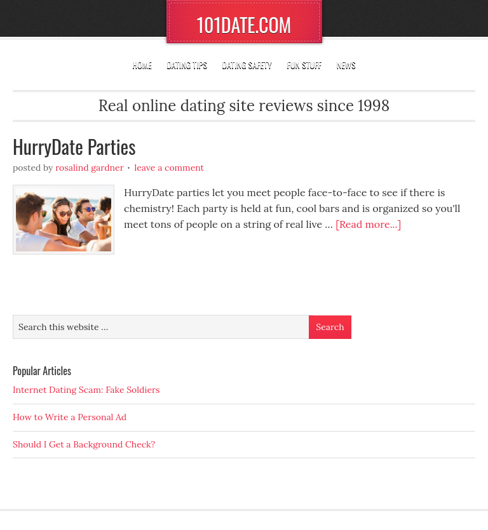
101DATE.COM (244, 24)
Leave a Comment (169, 167)
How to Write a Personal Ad (69, 417)
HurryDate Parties (74, 146)
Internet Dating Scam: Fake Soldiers (86, 389)
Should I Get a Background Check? (84, 444)
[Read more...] (368, 224)
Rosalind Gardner (89, 167)
